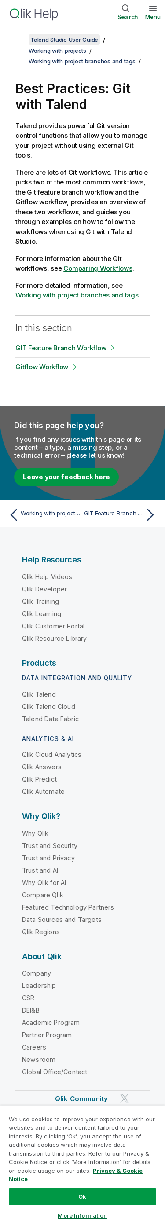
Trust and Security (49, 845)
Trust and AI (40, 870)
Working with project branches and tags (82, 61)
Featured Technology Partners (68, 907)
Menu (153, 16)
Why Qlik (35, 833)
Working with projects (57, 50)
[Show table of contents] (17, 39)
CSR (28, 998)
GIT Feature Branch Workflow (60, 348)
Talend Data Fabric (50, 719)
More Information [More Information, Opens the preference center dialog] (82, 1215)
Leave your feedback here (66, 477)
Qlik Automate (43, 791)
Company (36, 973)
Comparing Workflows (97, 268)
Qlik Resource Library (54, 638)
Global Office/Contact (54, 1072)
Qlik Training (40, 601)
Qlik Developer (44, 589)
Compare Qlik (42, 895)
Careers (34, 1047)
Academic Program (51, 1022)
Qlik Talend (39, 694)
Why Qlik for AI (44, 882)
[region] (82, 1165)
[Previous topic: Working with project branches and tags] (44, 515)
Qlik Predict (39, 779)
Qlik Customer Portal (53, 626)
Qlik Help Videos (47, 576)
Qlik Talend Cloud (48, 706)
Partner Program (47, 1035)
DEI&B (31, 1010)
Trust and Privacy (48, 858)
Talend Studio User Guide (64, 39)
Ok (82, 1196)
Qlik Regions (41, 932)
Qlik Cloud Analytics (51, 754)
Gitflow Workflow (41, 367)
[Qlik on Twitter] (124, 1098)
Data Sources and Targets (62, 919)
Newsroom (38, 1059)
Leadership (39, 985)
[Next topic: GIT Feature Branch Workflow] (121, 515)
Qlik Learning (41, 613)
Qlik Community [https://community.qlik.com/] (81, 1098)
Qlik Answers (42, 767)
